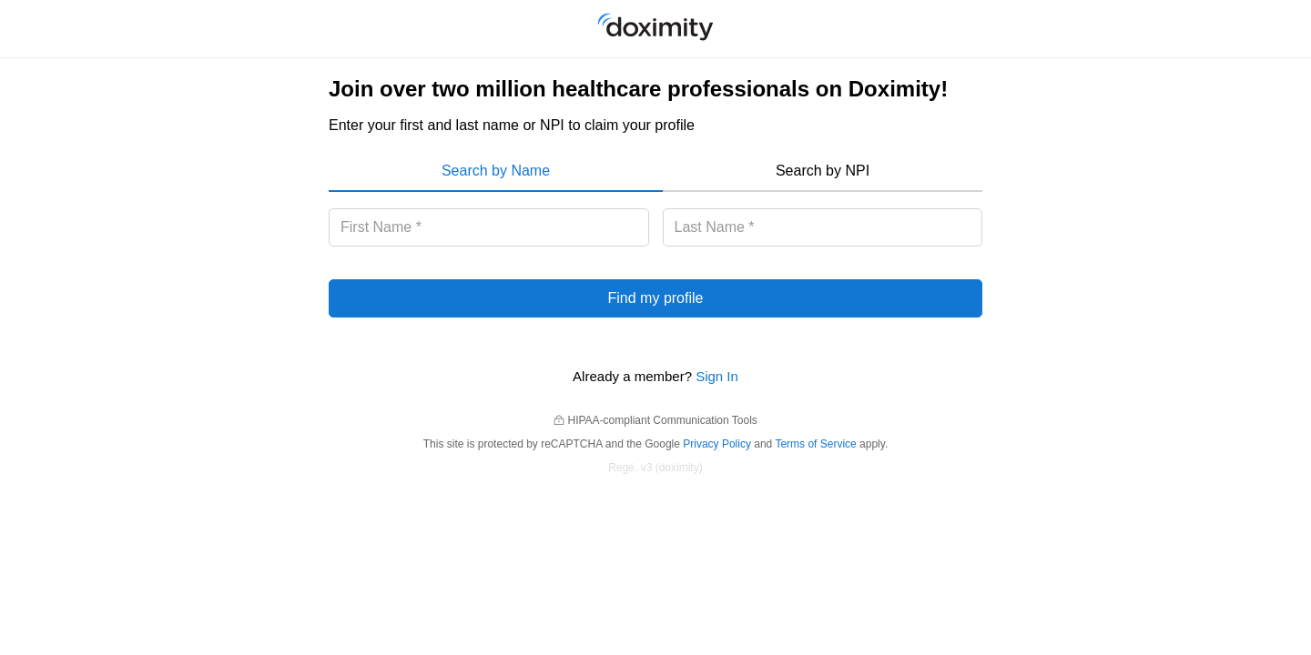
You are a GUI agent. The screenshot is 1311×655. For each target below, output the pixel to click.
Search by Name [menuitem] (496, 170)
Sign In (717, 376)
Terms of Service (815, 444)
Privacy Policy (717, 444)
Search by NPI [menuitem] (822, 170)
